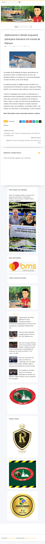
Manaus (28, 46)
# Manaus (12, 124)
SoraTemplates (11, 541)
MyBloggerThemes (30, 541)
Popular (16, 316)
